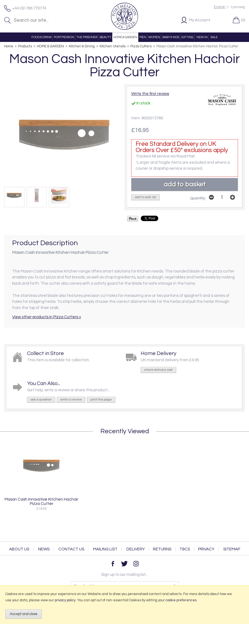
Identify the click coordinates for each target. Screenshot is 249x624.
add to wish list (145, 197)
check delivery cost (158, 370)
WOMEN (154, 37)
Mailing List (105, 549)
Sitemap (231, 549)
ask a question (41, 399)
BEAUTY (105, 37)
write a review (71, 399)
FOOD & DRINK (41, 37)
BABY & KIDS (170, 37)
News (44, 549)
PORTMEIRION (64, 37)
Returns (162, 549)
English (219, 7)
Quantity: (198, 198)
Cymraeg (238, 7)
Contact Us (71, 549)
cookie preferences (181, 600)
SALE (214, 37)
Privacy (206, 549)
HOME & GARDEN (125, 37)
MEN (142, 37)
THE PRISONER (86, 37)
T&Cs (184, 549)
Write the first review (150, 94)
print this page (101, 399)
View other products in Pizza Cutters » (46, 317)
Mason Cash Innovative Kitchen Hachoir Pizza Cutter (41, 501)
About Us (19, 549)
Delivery (135, 549)
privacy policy (65, 600)
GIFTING (187, 37)
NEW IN (202, 37)
